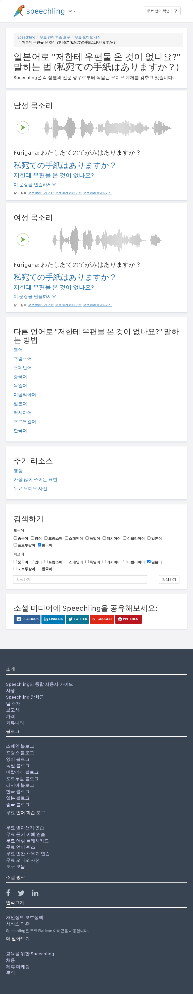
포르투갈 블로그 (22, 778)
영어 (18, 349)
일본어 (20, 403)
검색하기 (169, 579)
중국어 (20, 376)
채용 (10, 960)
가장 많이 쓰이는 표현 (35, 479)
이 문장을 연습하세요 (35, 184)
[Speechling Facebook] (11, 894)
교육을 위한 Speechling (30, 953)
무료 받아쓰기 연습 (25, 827)
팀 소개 (13, 703)
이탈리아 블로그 (22, 772)
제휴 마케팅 (18, 966)
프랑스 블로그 (20, 752)
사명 (10, 690)
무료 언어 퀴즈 (20, 847)
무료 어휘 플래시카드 (27, 840)
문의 (10, 973)
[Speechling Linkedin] (38, 894)
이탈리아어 (25, 394)
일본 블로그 (18, 798)
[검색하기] (80, 579)
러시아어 (23, 412)
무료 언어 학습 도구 (162, 11)
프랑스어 (23, 358)
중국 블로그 (18, 804)
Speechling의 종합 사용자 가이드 (39, 684)
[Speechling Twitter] (24, 894)
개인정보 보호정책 (24, 917)
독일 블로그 (18, 765)
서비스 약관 (18, 924)
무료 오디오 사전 (88, 37)
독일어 (20, 385)
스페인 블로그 (20, 746)
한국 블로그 (18, 791)
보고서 (13, 709)
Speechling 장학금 (25, 697)
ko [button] (71, 11)
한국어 (20, 430)
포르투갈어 (25, 421)
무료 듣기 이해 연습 (25, 834)
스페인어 (23, 367)
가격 (10, 716)
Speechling (26, 37)
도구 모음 (15, 866)
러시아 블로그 (20, 785)
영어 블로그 (18, 759)
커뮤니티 (15, 723)
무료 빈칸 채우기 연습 (28, 853)
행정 (18, 470)
